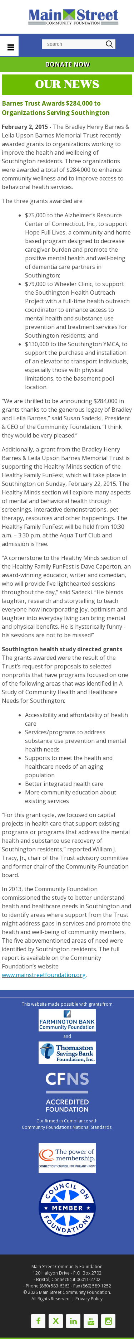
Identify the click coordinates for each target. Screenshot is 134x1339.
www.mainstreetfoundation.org (44, 975)
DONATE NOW (67, 64)
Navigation (9, 46)
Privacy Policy (89, 1299)
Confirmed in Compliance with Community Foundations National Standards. (67, 1124)
